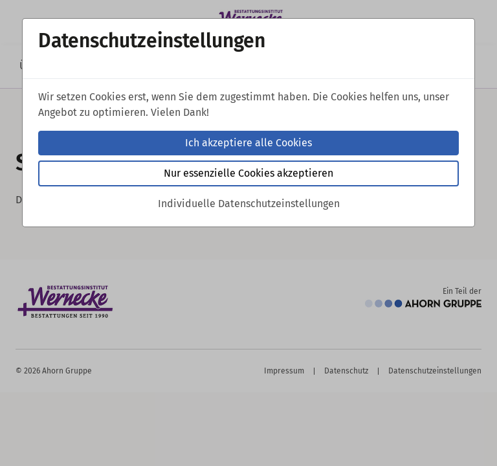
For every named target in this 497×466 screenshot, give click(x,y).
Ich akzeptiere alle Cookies (248, 143)
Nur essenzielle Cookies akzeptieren (248, 173)
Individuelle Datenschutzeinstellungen (249, 203)
